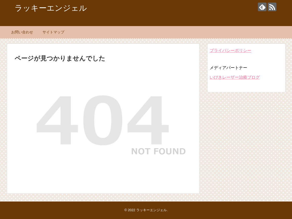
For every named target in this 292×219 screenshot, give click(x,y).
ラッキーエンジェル (51, 8)
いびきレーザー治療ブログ (235, 77)
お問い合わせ (22, 32)
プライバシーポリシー (230, 50)
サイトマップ (53, 32)
